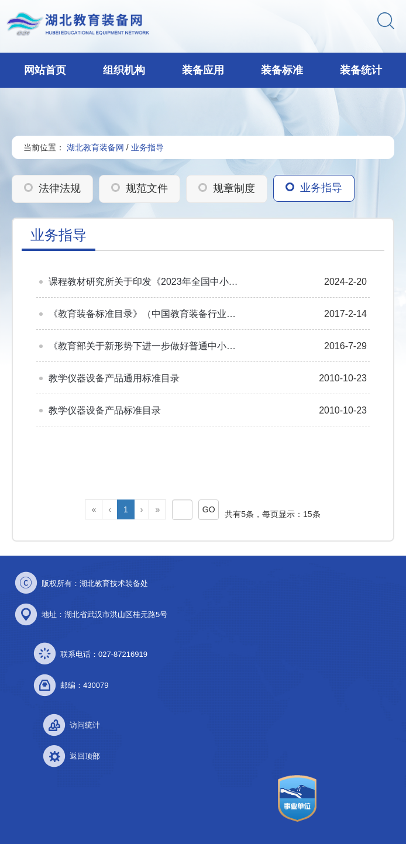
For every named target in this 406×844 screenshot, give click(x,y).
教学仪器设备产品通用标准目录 (114, 378)
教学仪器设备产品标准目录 (105, 410)
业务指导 (147, 147)
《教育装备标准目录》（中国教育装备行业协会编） (145, 314)
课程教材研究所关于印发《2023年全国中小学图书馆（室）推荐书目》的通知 (145, 282)
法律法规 (60, 188)
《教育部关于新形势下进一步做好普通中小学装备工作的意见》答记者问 (145, 346)
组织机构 (124, 70)
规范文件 (147, 188)
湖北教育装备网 (95, 147)
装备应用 (203, 70)
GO (208, 509)
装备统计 (361, 70)
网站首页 (45, 70)
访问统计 (85, 725)
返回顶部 (85, 756)
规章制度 (234, 188)
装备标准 (282, 70)
